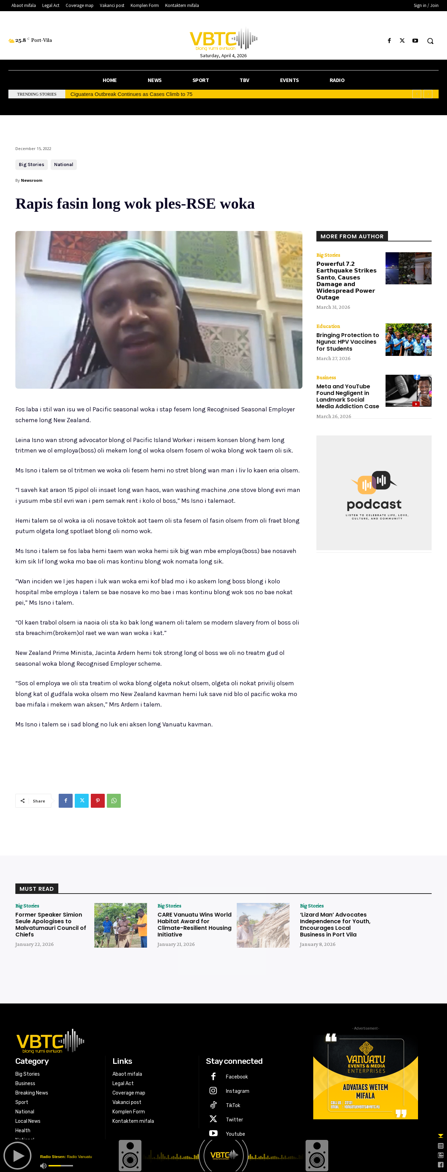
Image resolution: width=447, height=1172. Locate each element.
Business (326, 377)
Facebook (237, 1077)
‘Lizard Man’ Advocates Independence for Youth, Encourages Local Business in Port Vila (335, 925)
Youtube (235, 1134)
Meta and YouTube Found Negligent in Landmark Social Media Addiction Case (347, 396)
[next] (428, 94)
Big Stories (31, 164)
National (64, 164)
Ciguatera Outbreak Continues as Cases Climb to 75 (131, 94)
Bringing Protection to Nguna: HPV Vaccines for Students (347, 341)
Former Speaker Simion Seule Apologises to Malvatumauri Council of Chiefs (50, 925)
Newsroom (31, 180)
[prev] (416, 94)
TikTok (233, 1105)
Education (328, 326)
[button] (430, 40)
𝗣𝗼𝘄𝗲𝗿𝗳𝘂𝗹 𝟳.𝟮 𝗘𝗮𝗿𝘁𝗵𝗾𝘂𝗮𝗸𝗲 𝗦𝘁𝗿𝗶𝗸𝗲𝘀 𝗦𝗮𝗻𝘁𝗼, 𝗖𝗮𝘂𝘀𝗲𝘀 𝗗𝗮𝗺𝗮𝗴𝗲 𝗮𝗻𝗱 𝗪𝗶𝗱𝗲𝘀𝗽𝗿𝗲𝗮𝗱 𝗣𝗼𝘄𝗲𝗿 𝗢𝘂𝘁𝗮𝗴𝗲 (346, 280)
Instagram (237, 1091)
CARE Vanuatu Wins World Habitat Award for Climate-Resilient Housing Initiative (194, 925)
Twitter (234, 1120)
